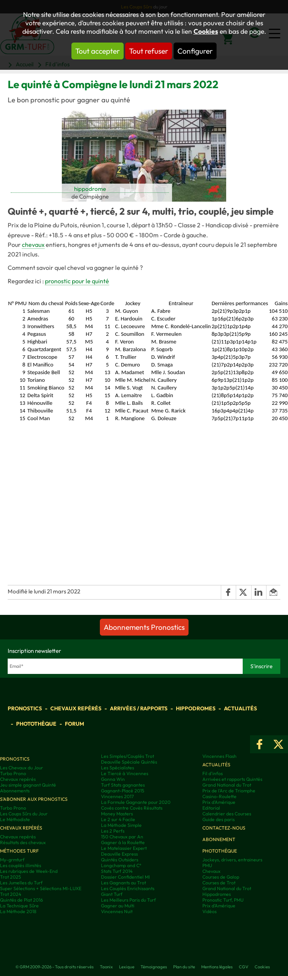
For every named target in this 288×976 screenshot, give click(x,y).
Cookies (206, 31)
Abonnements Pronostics (144, 627)
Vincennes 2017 (117, 796)
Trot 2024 (10, 894)
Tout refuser (148, 51)
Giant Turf (111, 894)
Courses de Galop (220, 877)
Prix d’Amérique (218, 906)
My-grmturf (12, 860)
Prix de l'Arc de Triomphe (228, 791)
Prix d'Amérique (218, 802)
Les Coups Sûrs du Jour (24, 814)
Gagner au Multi (117, 906)
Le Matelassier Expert (124, 848)
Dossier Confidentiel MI (125, 877)
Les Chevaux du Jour (21, 768)
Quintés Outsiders (119, 860)
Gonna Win (113, 779)
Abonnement (218, 839)
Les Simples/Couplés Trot (127, 756)
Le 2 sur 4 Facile (118, 819)
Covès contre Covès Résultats (131, 808)
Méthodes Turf (19, 851)
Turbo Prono (13, 773)
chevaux (33, 244)
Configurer (195, 51)
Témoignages (154, 966)
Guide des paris (218, 819)
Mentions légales (217, 966)
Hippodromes (195, 708)
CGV (243, 966)
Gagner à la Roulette (123, 842)
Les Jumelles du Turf (21, 883)
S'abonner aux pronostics (34, 799)
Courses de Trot (218, 883)
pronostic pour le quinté (77, 281)
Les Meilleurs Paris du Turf (128, 900)
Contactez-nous (223, 828)
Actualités (240, 708)
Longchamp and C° (121, 865)
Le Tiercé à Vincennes (124, 773)
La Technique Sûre (19, 906)
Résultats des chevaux (23, 842)
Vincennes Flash (219, 756)
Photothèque (36, 723)
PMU (207, 865)
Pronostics (25, 708)
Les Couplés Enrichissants (127, 888)
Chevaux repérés (75, 708)
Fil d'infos (212, 773)
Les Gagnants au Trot (123, 883)
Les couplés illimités (20, 865)
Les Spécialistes (117, 768)
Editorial (211, 808)
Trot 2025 (10, 877)
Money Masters (117, 814)
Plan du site (184, 966)
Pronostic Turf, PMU (222, 900)
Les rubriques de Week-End (29, 871)
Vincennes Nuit (116, 911)
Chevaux (211, 871)
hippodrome (90, 188)
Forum (74, 723)
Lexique (126, 966)
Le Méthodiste (15, 819)
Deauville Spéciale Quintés (129, 762)
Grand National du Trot (226, 785)
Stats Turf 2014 (116, 871)
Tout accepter (97, 51)
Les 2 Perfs (112, 831)
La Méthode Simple (121, 825)
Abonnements (15, 791)
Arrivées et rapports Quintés (232, 779)
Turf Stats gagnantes (123, 785)
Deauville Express (119, 854)
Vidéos (209, 911)
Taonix (106, 966)
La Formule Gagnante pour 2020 (135, 802)
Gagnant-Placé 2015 (122, 791)
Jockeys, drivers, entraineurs (232, 860)
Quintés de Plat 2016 (21, 900)
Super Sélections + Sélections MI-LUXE (40, 888)
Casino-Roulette (219, 796)
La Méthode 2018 (18, 911)
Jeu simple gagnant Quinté (28, 785)
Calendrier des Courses (226, 814)
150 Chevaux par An (122, 837)
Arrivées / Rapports (138, 708)
